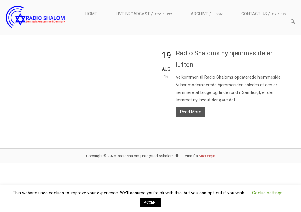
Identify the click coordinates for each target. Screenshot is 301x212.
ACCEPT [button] (150, 202)
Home (91, 13)
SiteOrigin (207, 156)
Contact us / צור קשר (263, 13)
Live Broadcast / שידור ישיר (144, 13)
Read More (190, 112)
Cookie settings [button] (267, 193)
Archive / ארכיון (207, 13)
